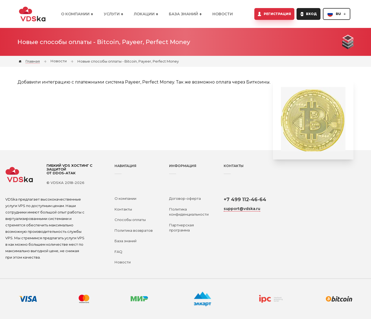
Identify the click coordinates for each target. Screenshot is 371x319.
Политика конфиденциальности (189, 212)
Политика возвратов (134, 230)
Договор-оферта (185, 198)
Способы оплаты (130, 220)
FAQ (118, 251)
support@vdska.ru (242, 208)
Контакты (123, 209)
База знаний (126, 241)
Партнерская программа (181, 228)
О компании (125, 198)
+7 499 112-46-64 (245, 199)
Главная (33, 61)
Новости (222, 14)
